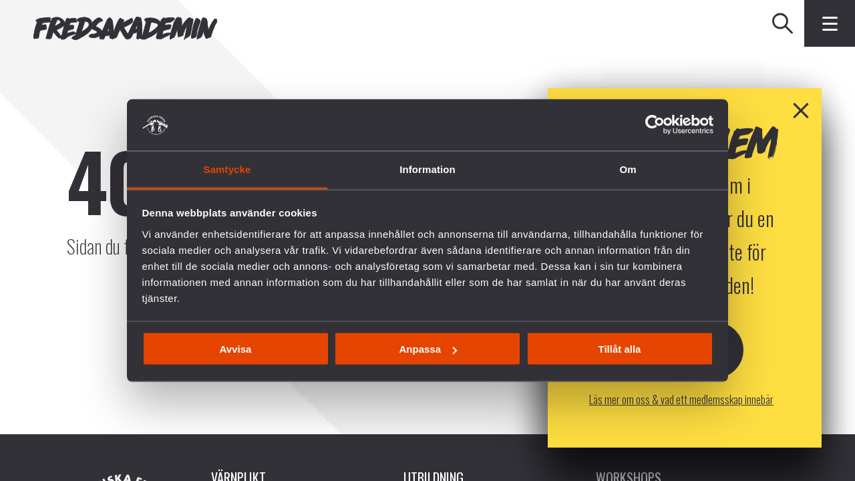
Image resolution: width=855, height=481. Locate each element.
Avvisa (236, 349)
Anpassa (428, 349)
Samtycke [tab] (227, 168)
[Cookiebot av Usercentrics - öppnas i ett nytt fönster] (654, 125)
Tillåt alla (619, 349)
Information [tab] (427, 168)
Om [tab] (627, 168)
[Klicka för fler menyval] (829, 23)
